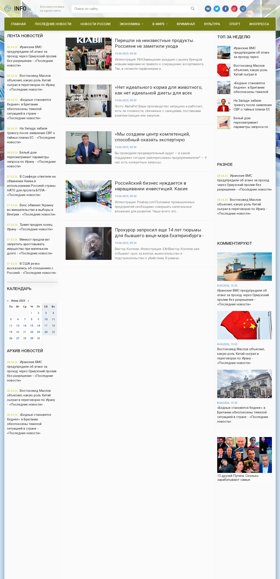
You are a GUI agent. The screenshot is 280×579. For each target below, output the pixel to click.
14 (24, 325)
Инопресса (259, 24)
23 (38, 332)
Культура (212, 24)
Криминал (186, 24)
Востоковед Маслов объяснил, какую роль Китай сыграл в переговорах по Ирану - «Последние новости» (31, 82)
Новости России (95, 24)
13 (17, 325)
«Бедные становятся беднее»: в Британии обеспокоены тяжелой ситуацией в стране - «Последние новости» (29, 109)
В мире (158, 24)
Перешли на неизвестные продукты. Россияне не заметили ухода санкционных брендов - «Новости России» (154, 43)
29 (31, 338)
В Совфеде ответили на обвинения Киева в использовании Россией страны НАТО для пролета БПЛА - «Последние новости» (31, 186)
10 (45, 319)
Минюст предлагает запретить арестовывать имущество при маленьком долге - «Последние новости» (29, 246)
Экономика (130, 24)
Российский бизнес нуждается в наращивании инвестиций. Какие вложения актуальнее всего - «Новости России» (158, 186)
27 (17, 338)
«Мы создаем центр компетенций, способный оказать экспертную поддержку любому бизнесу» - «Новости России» (159, 137)
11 (53, 319)
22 (31, 332)
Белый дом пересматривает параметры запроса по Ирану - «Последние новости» (31, 159)
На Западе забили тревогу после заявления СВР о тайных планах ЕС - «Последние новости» (31, 135)
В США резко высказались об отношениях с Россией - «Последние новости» (31, 268)
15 (31, 325)
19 (10, 332)
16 (38, 325)
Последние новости (53, 24)
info (22, 8)
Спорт (234, 24)
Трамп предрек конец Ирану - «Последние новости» (30, 227)
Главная (18, 24)
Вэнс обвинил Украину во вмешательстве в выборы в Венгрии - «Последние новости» (31, 209)
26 (10, 338)
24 (45, 332)
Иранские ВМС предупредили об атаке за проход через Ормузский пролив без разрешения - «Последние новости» (31, 56)
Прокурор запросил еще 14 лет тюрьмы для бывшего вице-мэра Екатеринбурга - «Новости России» (159, 232)
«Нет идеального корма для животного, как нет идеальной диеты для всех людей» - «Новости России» (158, 90)
